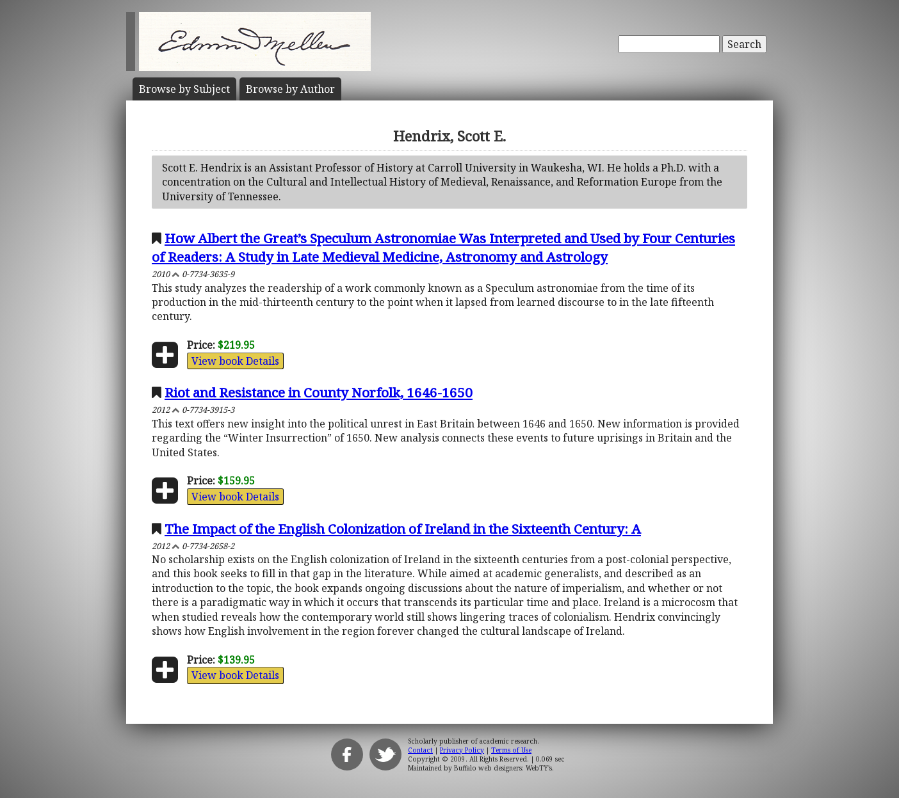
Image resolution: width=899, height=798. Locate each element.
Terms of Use (511, 750)
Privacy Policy (462, 750)
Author (290, 89)
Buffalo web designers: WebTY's (503, 767)
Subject (184, 89)
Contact (420, 750)
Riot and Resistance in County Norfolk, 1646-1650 (319, 392)
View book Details (235, 361)
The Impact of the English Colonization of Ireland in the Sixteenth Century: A (403, 529)
